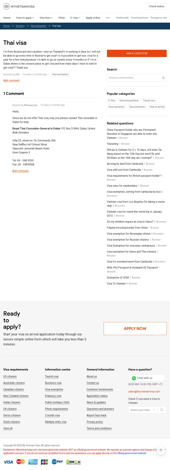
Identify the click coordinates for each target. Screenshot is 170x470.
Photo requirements (56, 408)
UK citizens (10, 408)
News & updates (96, 402)
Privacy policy (95, 421)
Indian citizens (11, 402)
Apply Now (135, 328)
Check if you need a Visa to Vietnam (144, 400)
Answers (20, 25)
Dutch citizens (11, 421)
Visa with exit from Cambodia (130, 169)
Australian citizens (14, 382)
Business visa (53, 382)
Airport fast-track (96, 415)
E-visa (74, 17)
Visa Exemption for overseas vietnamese (137, 245)
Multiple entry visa (55, 421)
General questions (129, 100)
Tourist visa (51, 376)
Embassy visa (53, 395)
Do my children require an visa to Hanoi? (137, 221)
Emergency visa (159, 17)
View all (7, 428)
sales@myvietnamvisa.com (144, 391)
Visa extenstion (137, 106)
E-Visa (111, 100)
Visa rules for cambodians (128, 185)
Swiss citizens (12, 415)
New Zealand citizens (16, 395)
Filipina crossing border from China (133, 227)
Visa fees (45, 17)
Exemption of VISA (123, 277)
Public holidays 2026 (57, 402)
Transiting (118, 143)
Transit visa (149, 100)
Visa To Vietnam (122, 283)
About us (92, 376)
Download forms (139, 17)
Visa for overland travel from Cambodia (136, 261)
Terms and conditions (99, 428)
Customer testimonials (100, 389)
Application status (97, 395)
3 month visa (52, 415)
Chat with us (142, 378)
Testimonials (122, 17)
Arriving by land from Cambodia (131, 163)
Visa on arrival (157, 106)
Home (6, 17)
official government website (131, 453)
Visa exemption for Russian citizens (134, 239)
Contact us (93, 382)
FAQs (61, 17)
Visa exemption (38, 25)
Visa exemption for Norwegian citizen (135, 233)
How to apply (24, 17)
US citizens (10, 376)
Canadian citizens (13, 389)
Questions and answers (100, 408)
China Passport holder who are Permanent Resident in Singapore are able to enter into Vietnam (132, 133)
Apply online (93, 17)
